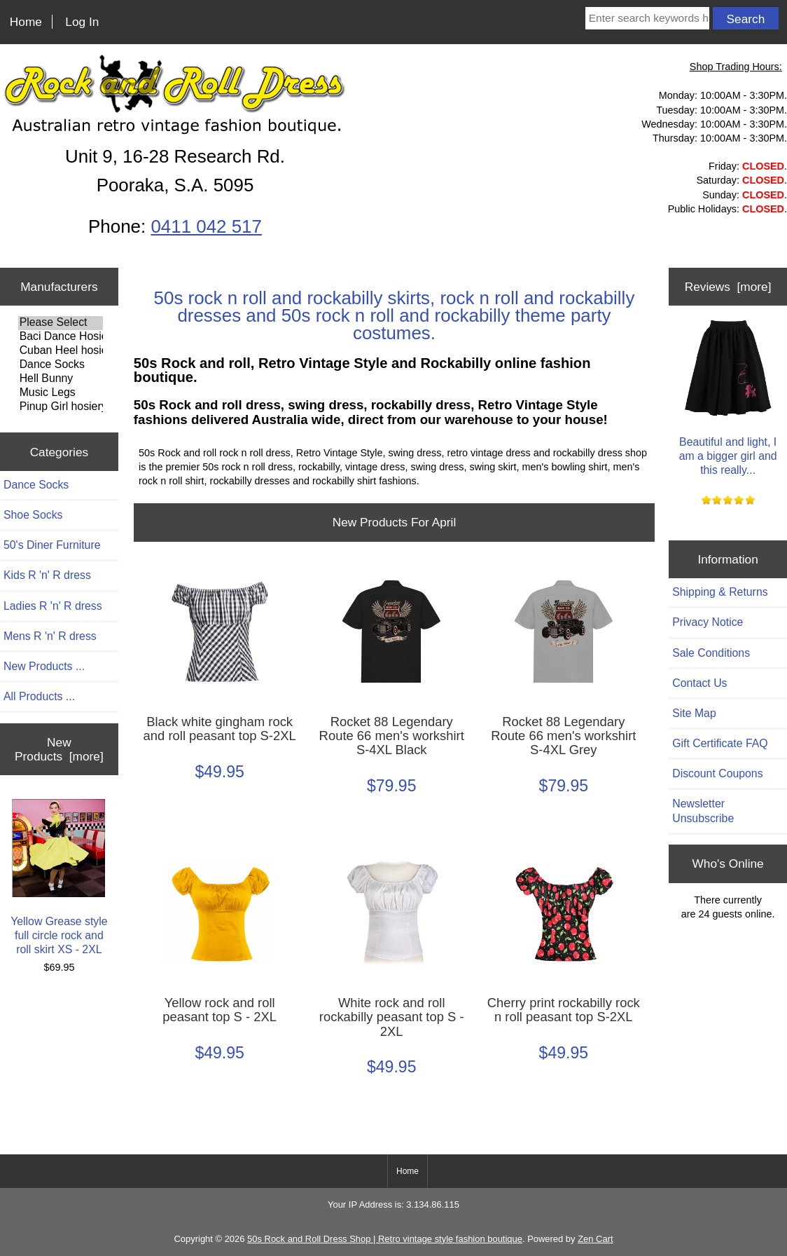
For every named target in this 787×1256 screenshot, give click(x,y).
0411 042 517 (206, 226)
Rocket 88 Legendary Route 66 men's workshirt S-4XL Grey (563, 736)
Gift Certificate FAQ (719, 743)
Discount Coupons (717, 773)
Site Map (694, 713)
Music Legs (60, 393)
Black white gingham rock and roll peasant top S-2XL (220, 729)
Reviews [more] (728, 287)
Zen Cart (595, 1239)
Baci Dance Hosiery (60, 337)
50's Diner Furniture (52, 545)
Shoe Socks (33, 515)
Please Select (60, 323)
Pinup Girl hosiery (60, 407)
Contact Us (699, 683)
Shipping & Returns (719, 592)
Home (26, 22)
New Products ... (44, 666)
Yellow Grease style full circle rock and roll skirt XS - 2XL (59, 877)
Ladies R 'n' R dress (53, 606)
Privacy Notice (707, 622)
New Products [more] (59, 749)
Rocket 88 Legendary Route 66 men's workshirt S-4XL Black (391, 736)
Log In (82, 22)
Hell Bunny (60, 379)
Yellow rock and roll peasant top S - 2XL (219, 1010)
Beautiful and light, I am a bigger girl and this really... (728, 397)
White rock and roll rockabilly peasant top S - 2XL (391, 1017)
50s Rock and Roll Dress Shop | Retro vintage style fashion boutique (384, 1239)
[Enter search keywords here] (647, 18)
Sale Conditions (711, 653)
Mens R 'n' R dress (50, 636)
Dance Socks (60, 365)
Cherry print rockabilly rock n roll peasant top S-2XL (563, 1010)
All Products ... (39, 696)
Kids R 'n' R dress (47, 575)
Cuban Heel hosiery (60, 351)
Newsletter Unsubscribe (703, 811)
